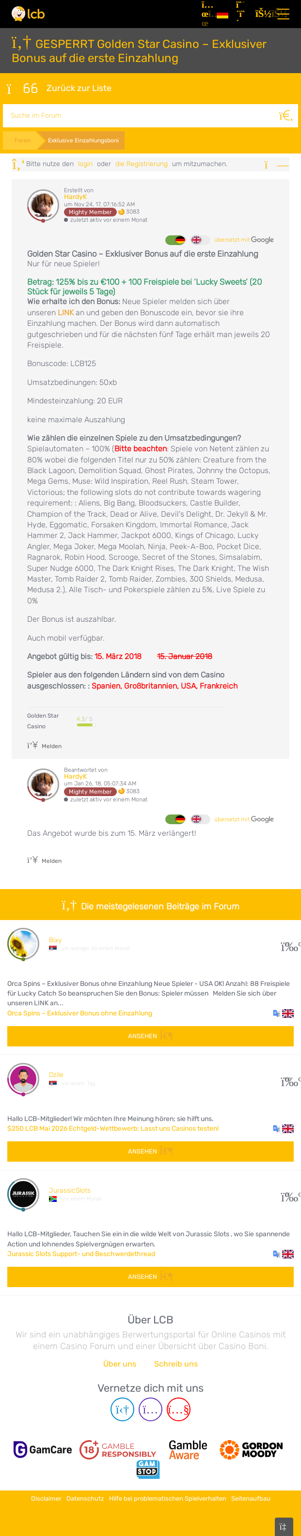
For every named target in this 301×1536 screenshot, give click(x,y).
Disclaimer (46, 1498)
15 (288, 944)
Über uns (119, 1363)
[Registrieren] (242, 14)
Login (85, 164)
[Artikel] (205, 14)
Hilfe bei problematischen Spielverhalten (167, 1498)
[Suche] (286, 115)
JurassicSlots (70, 1190)
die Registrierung (141, 164)
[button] (283, 1013)
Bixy (55, 940)
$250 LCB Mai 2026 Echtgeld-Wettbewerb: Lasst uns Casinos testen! (113, 1128)
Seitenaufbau (250, 1498)
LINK (66, 312)
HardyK (75, 197)
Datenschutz (85, 1498)
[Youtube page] (178, 1409)
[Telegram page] (122, 1409)
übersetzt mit (244, 240)
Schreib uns (176, 1363)
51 (288, 1194)
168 (288, 1079)
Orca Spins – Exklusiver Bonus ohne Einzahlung (79, 1013)
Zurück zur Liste (59, 88)
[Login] (261, 14)
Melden (44, 746)
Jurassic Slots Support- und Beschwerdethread (81, 1254)
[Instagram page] (150, 1409)
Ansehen (150, 1036)
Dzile (56, 1075)
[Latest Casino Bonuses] (28, 13)
